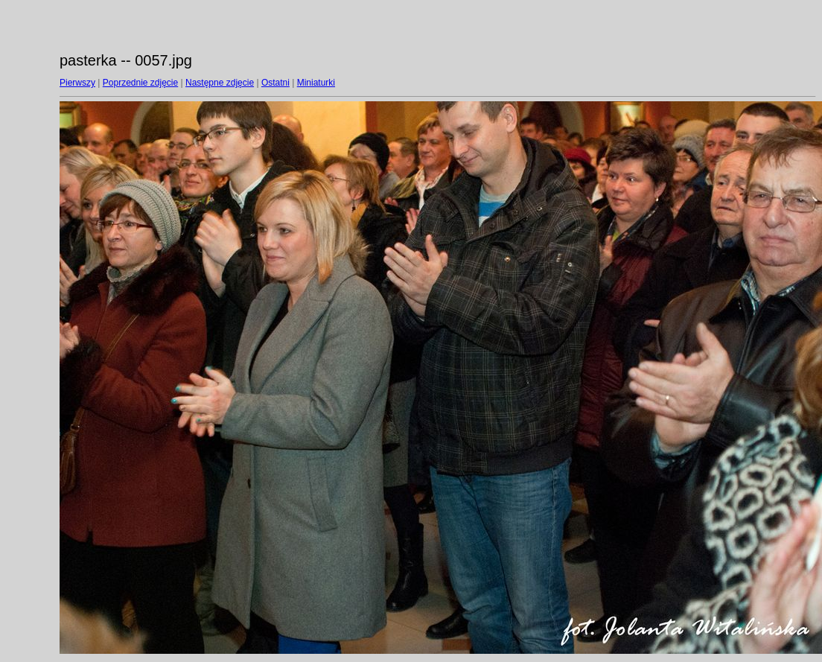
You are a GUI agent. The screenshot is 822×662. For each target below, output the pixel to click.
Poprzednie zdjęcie (140, 82)
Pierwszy (77, 82)
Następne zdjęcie (219, 82)
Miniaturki (316, 82)
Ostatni (275, 82)
